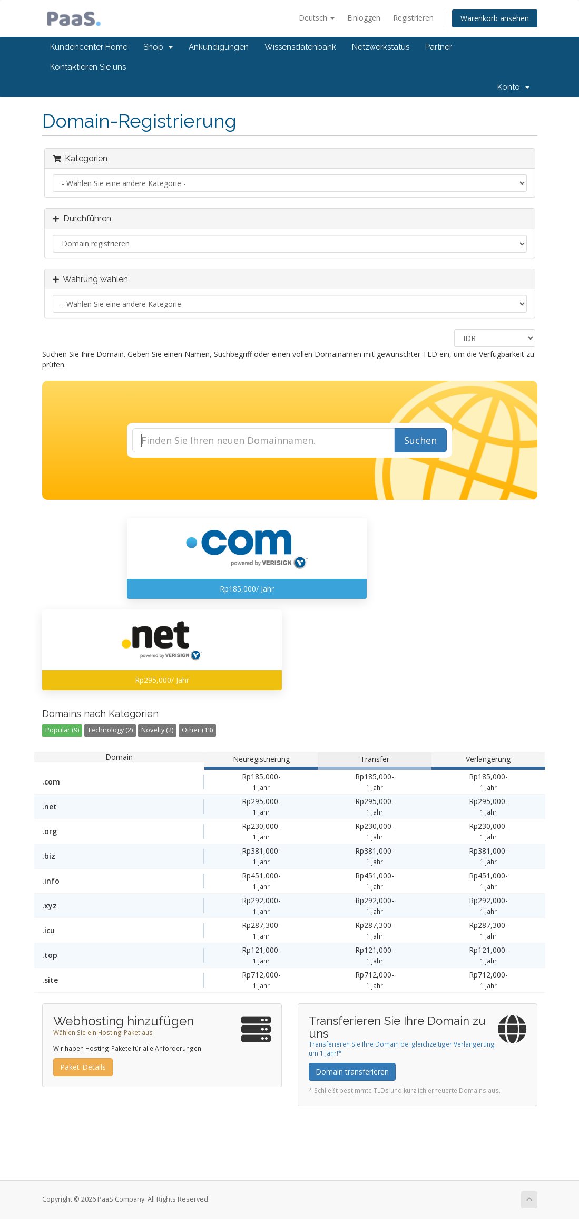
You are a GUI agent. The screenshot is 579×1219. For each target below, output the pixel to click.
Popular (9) (62, 729)
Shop (158, 47)
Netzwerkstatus (380, 47)
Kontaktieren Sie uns (88, 67)
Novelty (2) (157, 729)
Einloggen (363, 18)
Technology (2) (110, 729)
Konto (513, 87)
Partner (438, 47)
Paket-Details (83, 1067)
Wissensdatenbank (300, 47)
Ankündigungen (219, 47)
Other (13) (197, 729)
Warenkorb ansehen (494, 18)
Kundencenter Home (88, 47)
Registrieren (413, 18)
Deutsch (317, 18)
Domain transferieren (352, 1072)
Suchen (420, 440)
